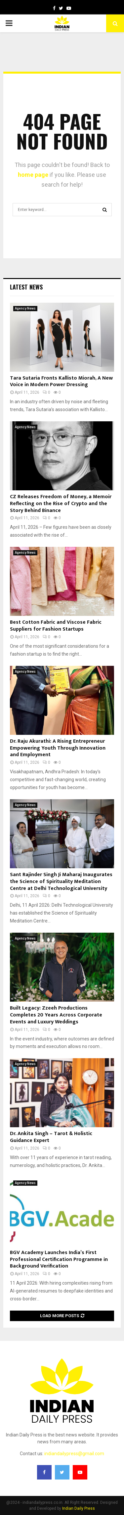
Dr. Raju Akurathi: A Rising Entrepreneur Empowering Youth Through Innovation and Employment (57, 748)
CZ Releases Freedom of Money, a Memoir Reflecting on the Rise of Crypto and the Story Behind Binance (60, 503)
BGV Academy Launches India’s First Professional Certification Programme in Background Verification (59, 1259)
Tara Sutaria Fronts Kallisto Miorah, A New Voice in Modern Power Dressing (61, 381)
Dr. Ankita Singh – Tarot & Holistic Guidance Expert (51, 1137)
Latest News (26, 287)
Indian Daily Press (78, 1508)
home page (33, 174)
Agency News (25, 308)
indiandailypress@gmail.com (74, 1453)
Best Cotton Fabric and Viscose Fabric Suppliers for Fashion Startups (56, 626)
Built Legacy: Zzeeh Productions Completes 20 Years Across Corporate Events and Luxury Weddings (56, 1015)
